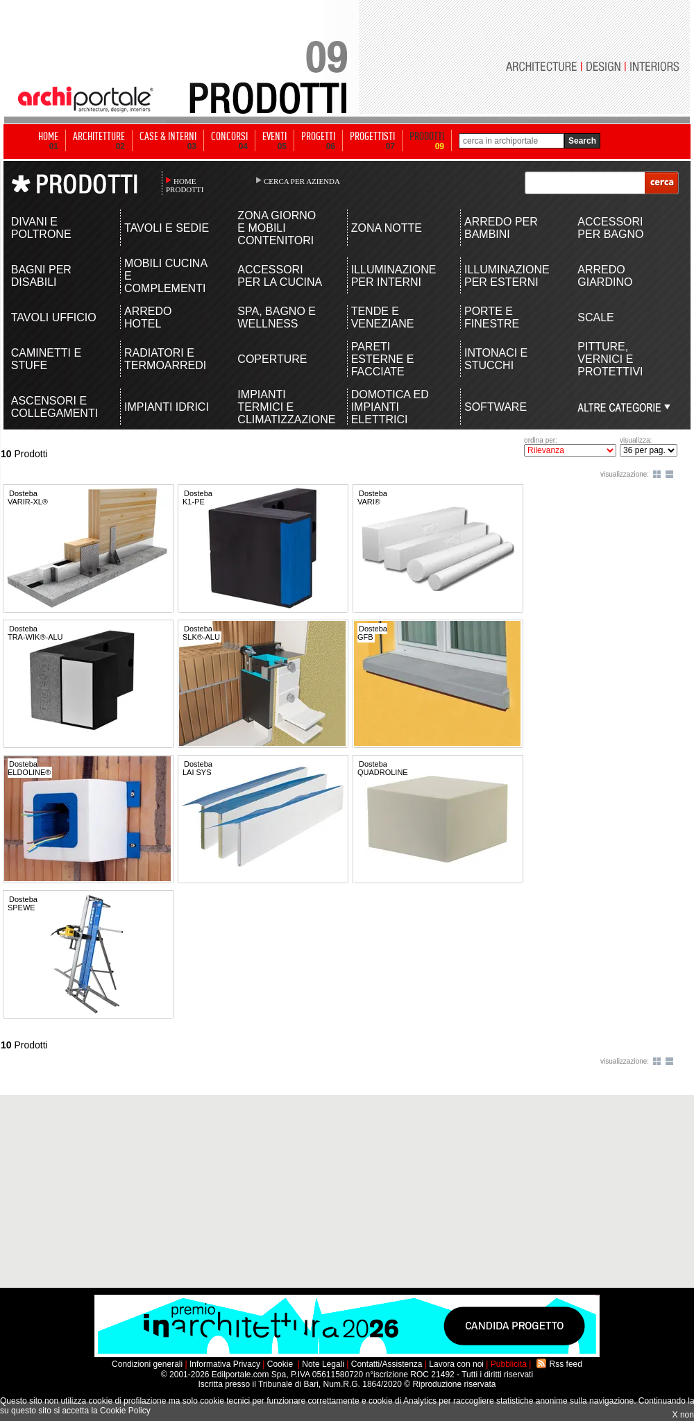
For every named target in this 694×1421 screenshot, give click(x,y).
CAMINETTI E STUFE (46, 359)
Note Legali (323, 1364)
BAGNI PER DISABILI (41, 276)
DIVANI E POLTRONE (41, 228)
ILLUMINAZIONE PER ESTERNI (507, 276)
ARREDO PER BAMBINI (501, 228)
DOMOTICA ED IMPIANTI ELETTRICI (390, 407)
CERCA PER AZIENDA (302, 181)
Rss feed (566, 1364)
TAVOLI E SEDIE (166, 228)
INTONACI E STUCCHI (495, 359)
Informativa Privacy (224, 1364)
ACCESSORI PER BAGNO (610, 228)
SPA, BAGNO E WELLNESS (276, 317)
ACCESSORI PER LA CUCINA (279, 276)
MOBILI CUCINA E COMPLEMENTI (165, 275)
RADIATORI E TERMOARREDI (165, 359)
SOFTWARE (495, 407)
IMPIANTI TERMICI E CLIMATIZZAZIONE (280, 407)
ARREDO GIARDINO (604, 276)
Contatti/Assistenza (387, 1364)
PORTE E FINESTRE (491, 317)
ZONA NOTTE (386, 228)
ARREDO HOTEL (147, 317)
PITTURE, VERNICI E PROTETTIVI (610, 359)
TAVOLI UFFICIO (53, 317)
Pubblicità (509, 1364)
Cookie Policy (125, 1410)
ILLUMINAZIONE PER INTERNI (394, 276)
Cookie (280, 1364)
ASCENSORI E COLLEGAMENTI (54, 407)
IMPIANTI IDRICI (166, 407)
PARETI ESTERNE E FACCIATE (382, 359)
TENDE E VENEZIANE (382, 317)
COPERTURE (272, 359)
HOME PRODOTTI (184, 185)
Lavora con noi (456, 1364)
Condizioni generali (147, 1364)
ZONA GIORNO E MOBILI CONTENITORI (276, 228)
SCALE (595, 317)
